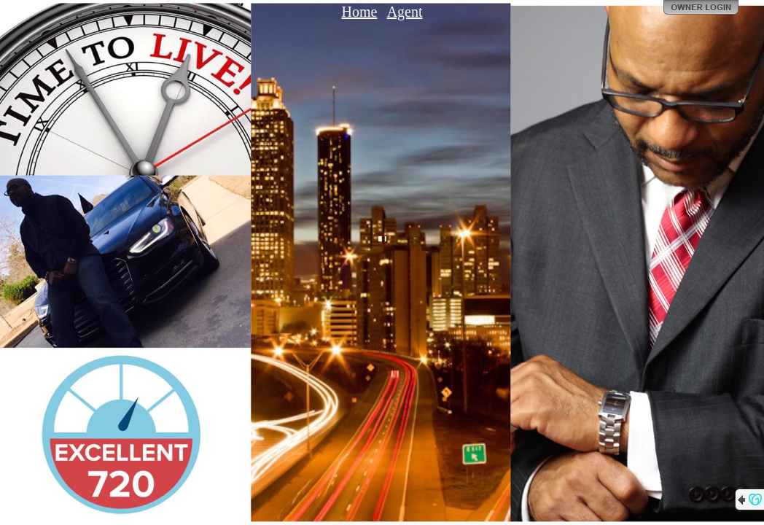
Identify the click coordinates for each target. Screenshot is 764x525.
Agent (405, 12)
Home (359, 12)
